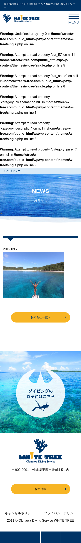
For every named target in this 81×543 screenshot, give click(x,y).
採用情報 (40, 489)
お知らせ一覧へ (41, 317)
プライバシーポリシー (60, 513)
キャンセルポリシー (19, 513)
